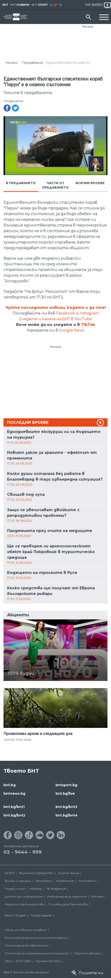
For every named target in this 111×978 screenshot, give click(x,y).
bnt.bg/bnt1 (14, 807)
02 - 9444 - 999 (23, 852)
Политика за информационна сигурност (37, 953)
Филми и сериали (18, 881)
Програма (43, 881)
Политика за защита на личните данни (36, 937)
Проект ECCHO (48, 961)
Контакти (87, 881)
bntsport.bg (66, 785)
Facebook (65, 313)
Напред (36, 888)
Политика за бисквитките (26, 945)
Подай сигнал (15, 888)
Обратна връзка (87, 953)
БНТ (5, 4)
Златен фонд (68, 873)
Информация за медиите (67, 896)
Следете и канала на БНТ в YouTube (55, 319)
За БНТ (10, 873)
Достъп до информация (24, 896)
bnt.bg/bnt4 (67, 815)
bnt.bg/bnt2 (14, 815)
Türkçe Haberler (41, 915)
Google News (71, 330)
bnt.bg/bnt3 (66, 807)
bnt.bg (10, 785)
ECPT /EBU (23, 961)
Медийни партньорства (24, 904)
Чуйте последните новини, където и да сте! (55, 307)
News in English (15, 915)
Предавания (32, 62)
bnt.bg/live (65, 793)
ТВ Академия (56, 888)
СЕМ (8, 961)
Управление (65, 881)
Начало (12, 62)
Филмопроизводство (36, 873)
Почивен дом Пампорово (68, 904)
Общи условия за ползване (26, 930)
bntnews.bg (14, 793)
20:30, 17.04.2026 (18, 739)
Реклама (87, 26)
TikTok (88, 324)
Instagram (89, 313)
